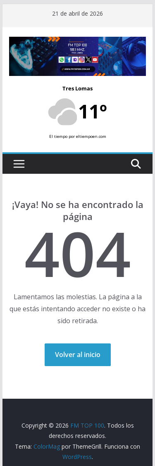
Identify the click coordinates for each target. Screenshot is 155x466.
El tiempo (58, 136)
